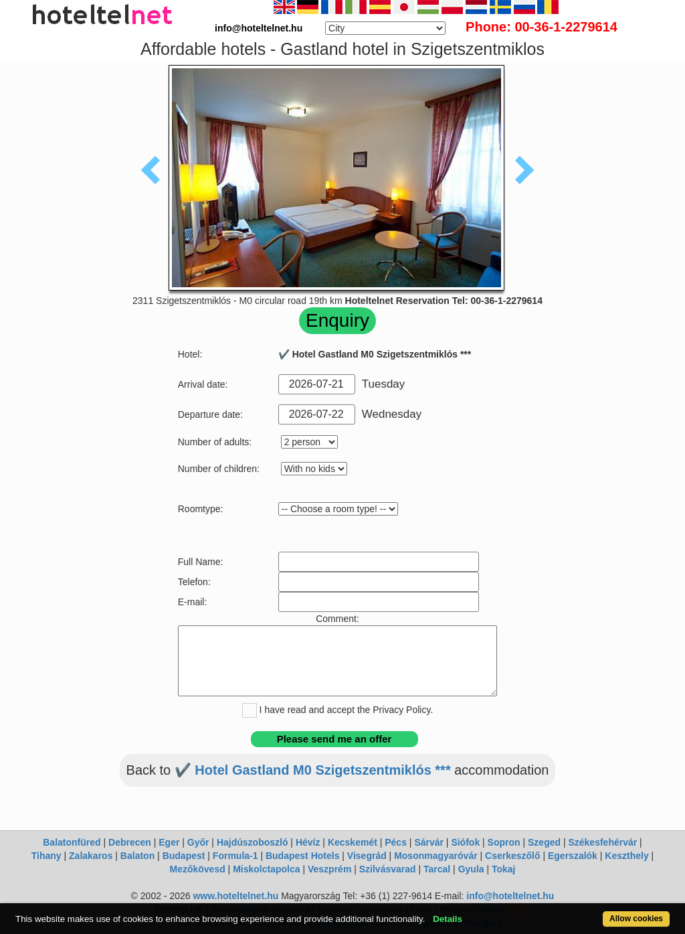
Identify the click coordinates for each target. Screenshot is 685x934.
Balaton (137, 855)
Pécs (396, 842)
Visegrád (367, 855)
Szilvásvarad (387, 869)
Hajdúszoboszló (252, 842)
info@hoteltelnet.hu (510, 895)
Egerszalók (572, 855)
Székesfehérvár (602, 842)
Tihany (46, 855)
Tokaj (504, 869)
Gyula (471, 869)
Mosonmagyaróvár (435, 855)
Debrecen (129, 842)
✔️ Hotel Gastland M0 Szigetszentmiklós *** (313, 770)
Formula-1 (235, 855)
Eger (169, 842)
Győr (198, 842)
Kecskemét (352, 842)
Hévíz (308, 842)
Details (447, 919)
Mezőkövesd (197, 869)
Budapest (184, 855)
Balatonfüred (71, 842)
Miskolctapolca (266, 869)
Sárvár (429, 842)
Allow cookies (636, 918)
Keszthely (626, 855)
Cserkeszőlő (512, 855)
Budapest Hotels (302, 855)
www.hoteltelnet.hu (235, 895)
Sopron (504, 842)
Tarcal (436, 869)
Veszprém (329, 869)
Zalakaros (90, 855)
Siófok (465, 842)
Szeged (544, 842)
